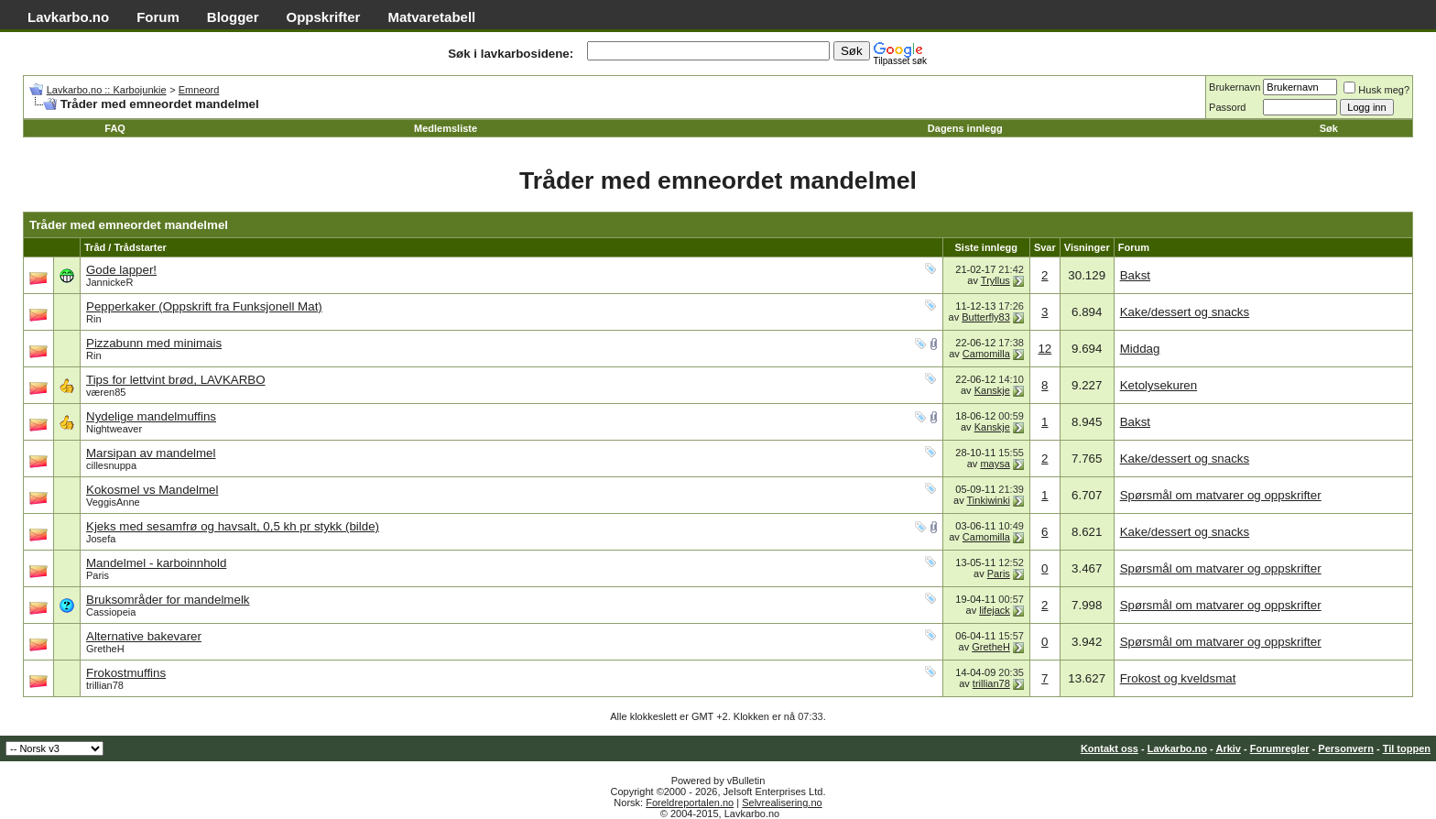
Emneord (199, 89)
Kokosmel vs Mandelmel (152, 490)
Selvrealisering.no (781, 802)
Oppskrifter (324, 17)
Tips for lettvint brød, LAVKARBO (176, 380)
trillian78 (105, 685)
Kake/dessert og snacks (1185, 312)
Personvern (1346, 748)
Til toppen (1407, 748)
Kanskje (992, 390)
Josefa (100, 538)
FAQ (114, 128)
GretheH (105, 648)
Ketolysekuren (1158, 385)
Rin (94, 318)
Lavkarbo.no (68, 17)
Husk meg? (1376, 89)
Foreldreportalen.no (690, 802)
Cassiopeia (111, 611)
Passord (1227, 107)
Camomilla (986, 353)
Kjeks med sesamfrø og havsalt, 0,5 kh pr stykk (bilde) (232, 526)
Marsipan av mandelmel (151, 453)
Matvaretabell (431, 17)
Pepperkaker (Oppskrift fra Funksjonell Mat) (204, 306)
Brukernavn (1234, 87)
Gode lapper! (121, 270)
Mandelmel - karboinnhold (156, 563)
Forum (158, 17)
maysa (994, 463)
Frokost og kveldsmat (1178, 678)
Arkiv (1228, 748)
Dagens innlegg (965, 128)
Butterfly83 (986, 316)
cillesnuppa (111, 465)
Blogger (233, 17)
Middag (1140, 348)
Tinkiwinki (988, 500)
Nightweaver (114, 428)
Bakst (1135, 275)
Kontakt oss (1109, 748)
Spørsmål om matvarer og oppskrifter (1221, 495)
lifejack (994, 610)
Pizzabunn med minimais (154, 343)
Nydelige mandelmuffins (151, 416)
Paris (97, 575)
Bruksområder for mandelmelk (168, 599)
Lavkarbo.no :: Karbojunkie (107, 89)
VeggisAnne (113, 502)
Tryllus (995, 280)
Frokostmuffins (126, 673)
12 (1044, 348)
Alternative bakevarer (143, 636)
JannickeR (109, 282)
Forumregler (1280, 748)
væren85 (105, 392)
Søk (1329, 128)
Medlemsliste (445, 128)
